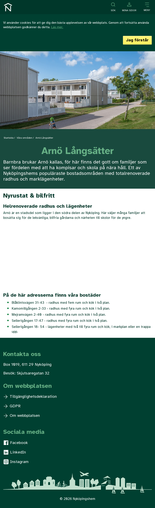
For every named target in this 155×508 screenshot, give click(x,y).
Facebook (16, 442)
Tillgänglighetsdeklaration (30, 397)
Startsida (9, 138)
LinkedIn (15, 452)
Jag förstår (137, 40)
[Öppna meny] (147, 7)
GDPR (12, 406)
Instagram (16, 461)
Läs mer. (57, 27)
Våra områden (24, 138)
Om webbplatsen (22, 416)
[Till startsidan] (8, 7)
